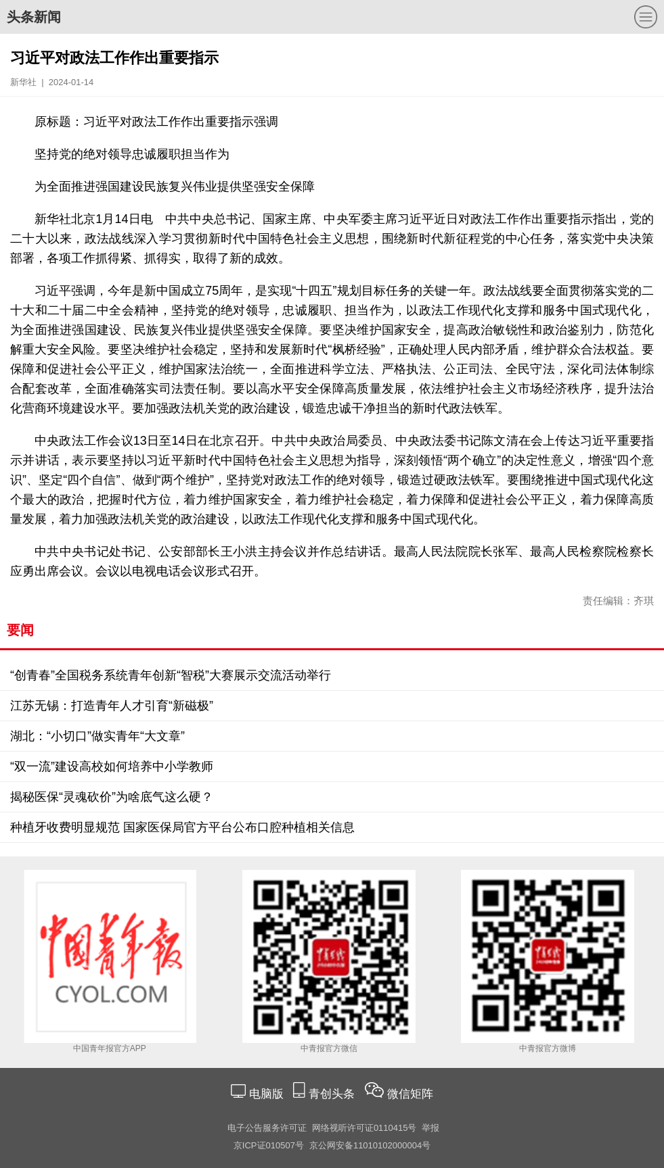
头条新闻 (34, 16)
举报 (430, 1128)
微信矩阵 (410, 1094)
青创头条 (333, 1094)
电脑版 (266, 1094)
